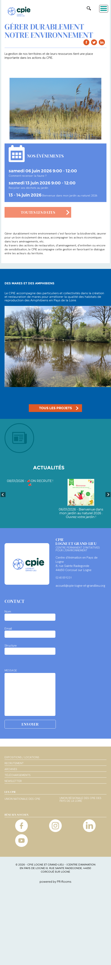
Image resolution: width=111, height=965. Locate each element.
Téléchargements (18, 775)
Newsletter (13, 781)
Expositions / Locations (22, 757)
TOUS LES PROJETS (55, 408)
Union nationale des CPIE (22, 799)
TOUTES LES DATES (38, 212)
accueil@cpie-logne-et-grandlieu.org (80, 586)
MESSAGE (11, 670)
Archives (11, 769)
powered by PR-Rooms (55, 882)
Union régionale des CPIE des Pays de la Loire (80, 800)
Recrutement (14, 763)
